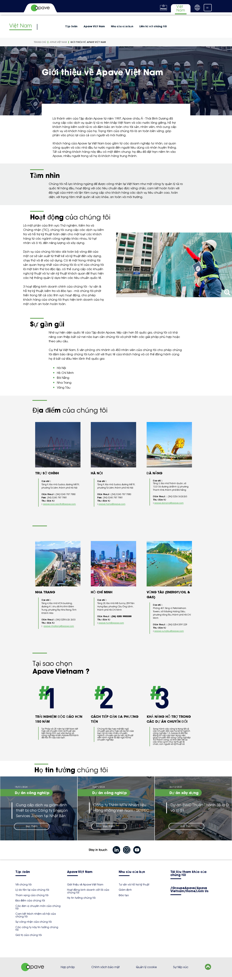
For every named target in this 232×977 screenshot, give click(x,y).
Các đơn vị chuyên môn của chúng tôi (38, 907)
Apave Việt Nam (94, 26)
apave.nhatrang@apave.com (59, 626)
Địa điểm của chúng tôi (30, 900)
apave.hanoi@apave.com (112, 504)
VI (207, 8)
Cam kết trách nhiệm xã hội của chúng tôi (35, 915)
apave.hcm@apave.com (111, 622)
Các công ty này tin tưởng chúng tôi (36, 928)
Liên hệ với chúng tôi (153, 26)
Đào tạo (124, 895)
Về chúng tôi (23, 884)
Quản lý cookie (146, 967)
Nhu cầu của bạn (122, 26)
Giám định (125, 889)
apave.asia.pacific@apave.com (59, 504)
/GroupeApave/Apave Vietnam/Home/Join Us (189, 890)
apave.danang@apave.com (169, 503)
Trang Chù (40, 42)
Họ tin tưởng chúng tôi (81, 897)
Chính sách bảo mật (105, 967)
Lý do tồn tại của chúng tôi (32, 889)
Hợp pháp (68, 967)
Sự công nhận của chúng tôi (33, 921)
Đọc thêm (32, 826)
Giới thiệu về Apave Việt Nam (88, 42)
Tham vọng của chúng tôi (31, 895)
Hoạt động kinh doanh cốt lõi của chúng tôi (88, 891)
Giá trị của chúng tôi (28, 935)
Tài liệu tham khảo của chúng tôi (188, 873)
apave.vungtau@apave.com (169, 631)
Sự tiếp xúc (180, 967)
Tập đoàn (71, 26)
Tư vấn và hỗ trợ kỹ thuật (134, 884)
